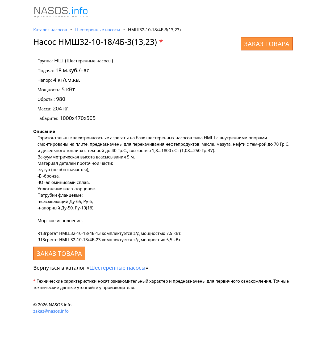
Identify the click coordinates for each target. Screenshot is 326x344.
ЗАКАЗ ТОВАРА (266, 43)
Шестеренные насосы (97, 30)
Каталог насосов (50, 30)
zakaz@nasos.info (51, 311)
